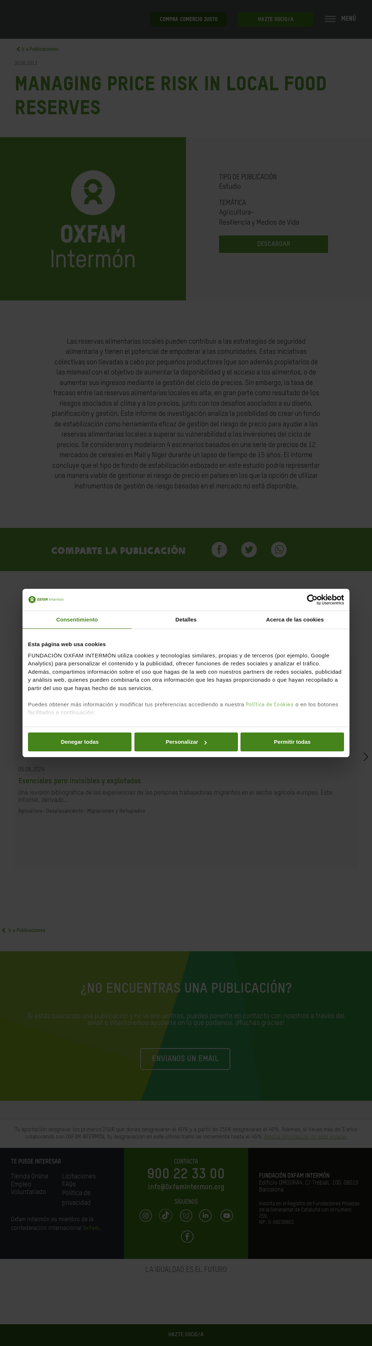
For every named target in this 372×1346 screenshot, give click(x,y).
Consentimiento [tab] (77, 619)
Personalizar (186, 742)
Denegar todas (79, 742)
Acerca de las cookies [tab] (295, 619)
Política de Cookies (270, 704)
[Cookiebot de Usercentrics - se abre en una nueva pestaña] (312, 599)
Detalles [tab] (186, 619)
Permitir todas (292, 742)
